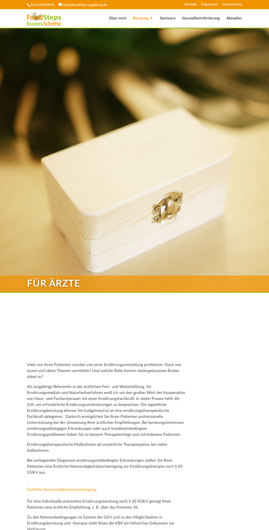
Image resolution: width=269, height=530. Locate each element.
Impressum (209, 4)
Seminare (168, 18)
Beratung (140, 18)
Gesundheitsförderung (201, 18)
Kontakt (191, 4)
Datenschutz (232, 4)
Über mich (117, 18)
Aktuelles (234, 18)
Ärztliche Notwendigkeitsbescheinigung (61, 490)
